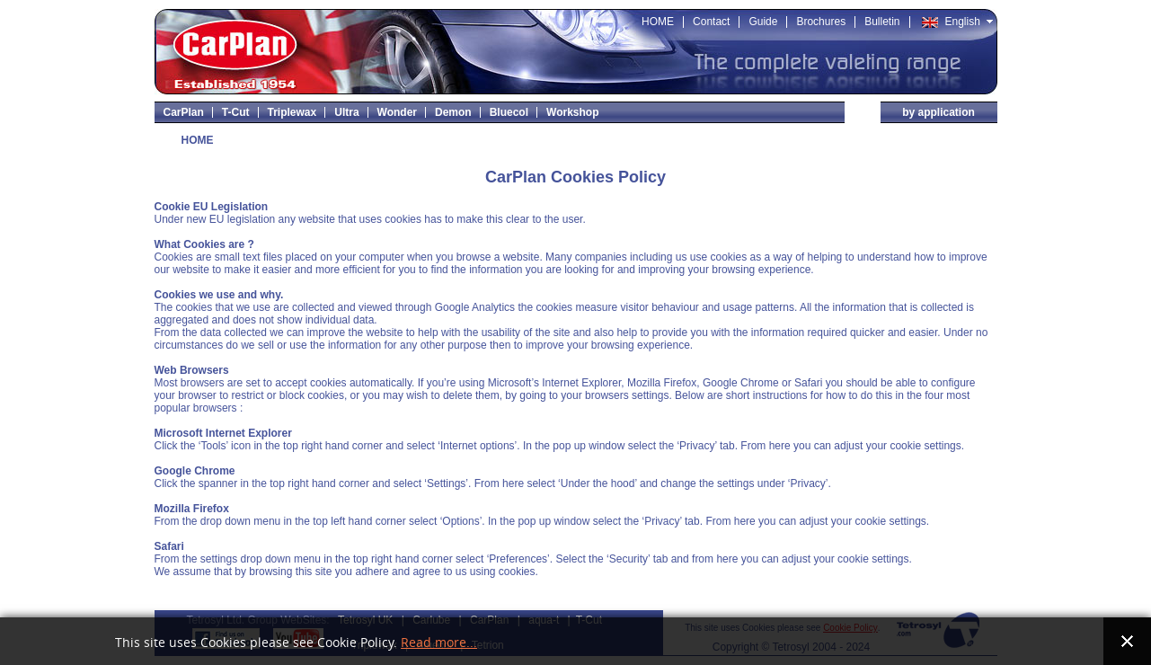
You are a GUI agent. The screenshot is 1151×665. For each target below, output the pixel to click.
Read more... (439, 643)
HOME (198, 140)
